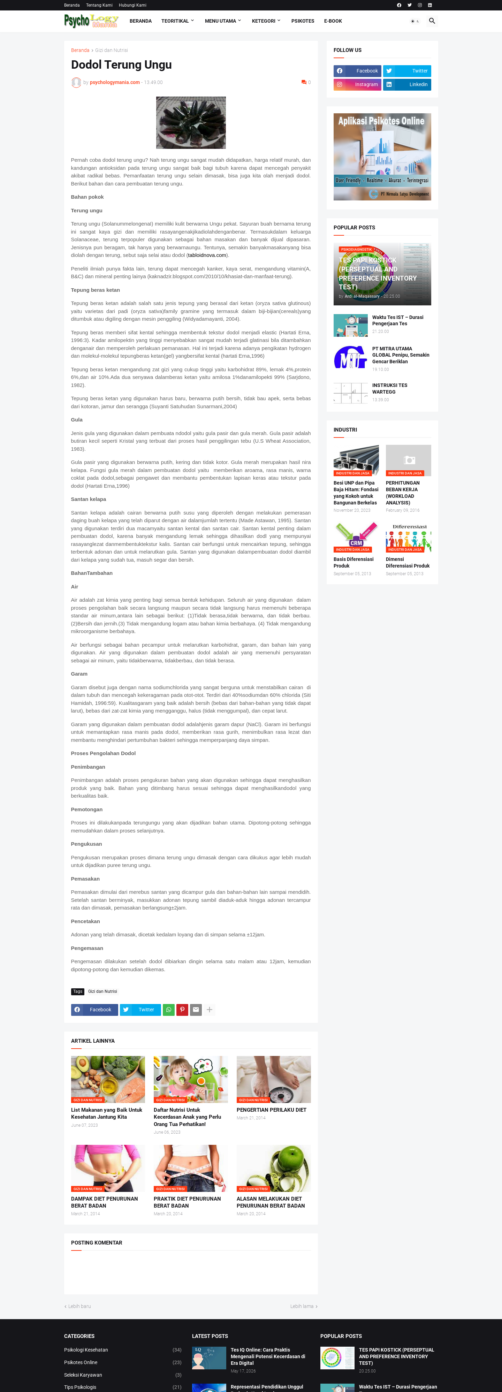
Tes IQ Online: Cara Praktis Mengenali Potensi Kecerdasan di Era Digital (268, 1356)
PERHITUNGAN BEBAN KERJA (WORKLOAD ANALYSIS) (403, 492)
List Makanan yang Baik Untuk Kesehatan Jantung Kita (106, 1113)
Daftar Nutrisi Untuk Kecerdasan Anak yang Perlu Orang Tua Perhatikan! (187, 1117)
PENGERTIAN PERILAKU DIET (271, 1110)
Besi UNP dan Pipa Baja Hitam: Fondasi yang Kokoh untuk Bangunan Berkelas (356, 492)
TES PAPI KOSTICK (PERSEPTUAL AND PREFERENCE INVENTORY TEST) (396, 1356)
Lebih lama (302, 1306)
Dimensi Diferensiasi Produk (407, 562)
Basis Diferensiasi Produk (354, 562)
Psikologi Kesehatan (123, 1350)
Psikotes (302, 21)
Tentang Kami (99, 5)
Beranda (72, 5)
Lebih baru (79, 1306)
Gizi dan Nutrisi (111, 50)
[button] (415, 21)
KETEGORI (263, 21)
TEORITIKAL (175, 21)
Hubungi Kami (132, 5)
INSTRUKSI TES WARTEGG (390, 388)
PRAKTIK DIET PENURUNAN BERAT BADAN (187, 1202)
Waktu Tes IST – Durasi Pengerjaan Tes (398, 320)
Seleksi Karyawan (123, 1375)
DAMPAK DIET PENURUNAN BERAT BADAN (104, 1202)
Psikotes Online (123, 1362)
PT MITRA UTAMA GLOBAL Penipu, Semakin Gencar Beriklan (400, 355)
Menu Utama (220, 21)
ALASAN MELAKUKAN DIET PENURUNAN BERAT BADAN (271, 1202)
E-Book (333, 21)
